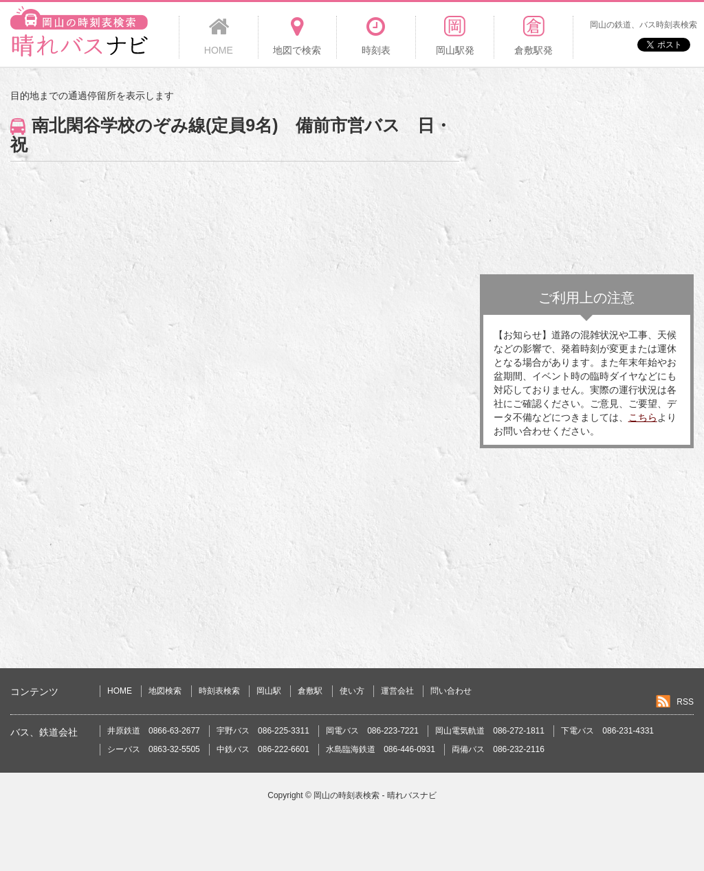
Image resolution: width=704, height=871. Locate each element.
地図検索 (165, 691)
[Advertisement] (587, 175)
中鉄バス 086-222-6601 (263, 749)
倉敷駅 (310, 691)
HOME (119, 691)
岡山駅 (268, 691)
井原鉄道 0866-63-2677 (153, 731)
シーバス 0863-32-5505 (153, 749)
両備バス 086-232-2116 (498, 749)
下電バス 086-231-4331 (607, 731)
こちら (642, 417)
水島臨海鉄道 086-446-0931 (380, 749)
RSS (685, 702)
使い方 (352, 691)
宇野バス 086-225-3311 (263, 731)
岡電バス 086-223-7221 (372, 731)
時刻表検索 (219, 691)
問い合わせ (451, 691)
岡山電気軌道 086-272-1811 (489, 731)
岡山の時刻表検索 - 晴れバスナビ (375, 795)
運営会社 (397, 691)
